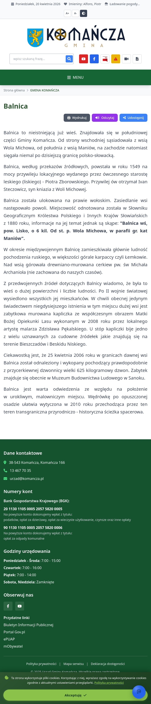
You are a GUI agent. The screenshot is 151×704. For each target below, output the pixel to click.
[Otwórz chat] (139, 692)
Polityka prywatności (41, 664)
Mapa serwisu (73, 664)
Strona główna (14, 90)
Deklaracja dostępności (108, 664)
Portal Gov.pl (14, 632)
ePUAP (9, 639)
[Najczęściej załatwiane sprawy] (126, 58)
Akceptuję (75, 695)
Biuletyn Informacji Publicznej (28, 624)
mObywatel (13, 646)
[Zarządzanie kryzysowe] (115, 58)
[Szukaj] (69, 58)
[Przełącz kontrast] (83, 13)
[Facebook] (94, 58)
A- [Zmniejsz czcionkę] (75, 13)
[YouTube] (83, 58)
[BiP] (105, 58)
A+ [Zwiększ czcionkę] (67, 13)
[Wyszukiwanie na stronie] (41, 59)
